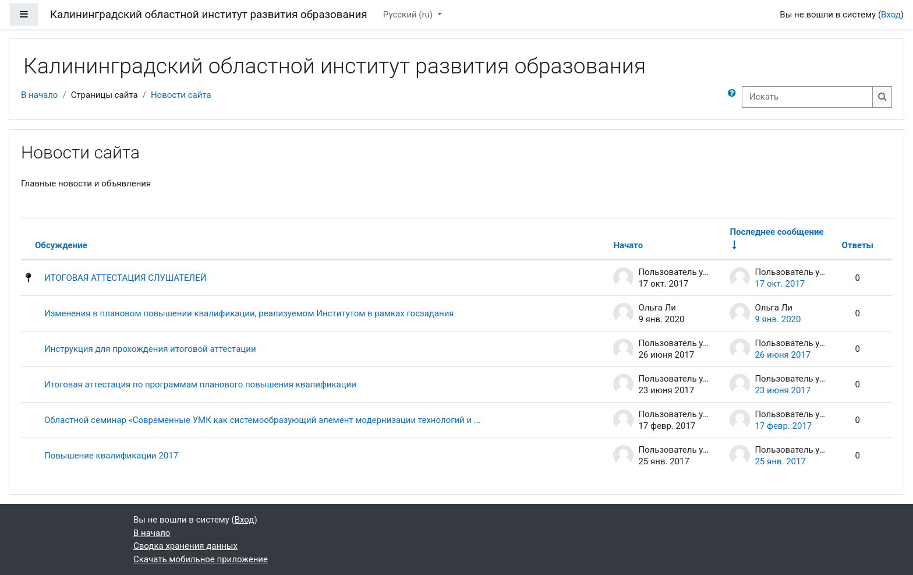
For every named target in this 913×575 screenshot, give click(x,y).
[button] (734, 97)
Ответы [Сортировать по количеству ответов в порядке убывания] (857, 245)
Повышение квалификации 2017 (111, 455)
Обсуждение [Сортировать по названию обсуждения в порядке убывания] (61, 245)
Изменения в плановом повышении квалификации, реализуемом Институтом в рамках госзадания (249, 313)
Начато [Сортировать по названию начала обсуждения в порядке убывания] (628, 245)
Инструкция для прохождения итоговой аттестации (150, 349)
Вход (891, 14)
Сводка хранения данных (185, 546)
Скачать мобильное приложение (200, 559)
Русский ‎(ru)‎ (409, 14)
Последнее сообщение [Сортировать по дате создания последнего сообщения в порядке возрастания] (776, 232)
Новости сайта (181, 95)
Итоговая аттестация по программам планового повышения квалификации (200, 384)
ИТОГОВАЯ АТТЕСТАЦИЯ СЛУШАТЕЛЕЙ (125, 278)
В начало (39, 95)
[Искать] (807, 97)
